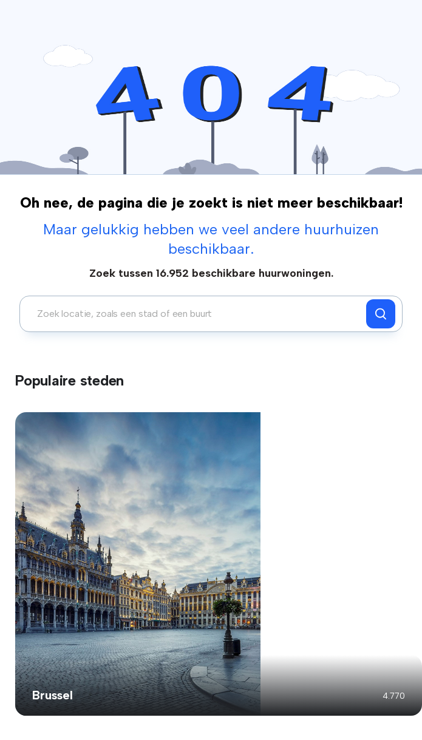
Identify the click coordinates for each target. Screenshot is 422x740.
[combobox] (196, 313)
